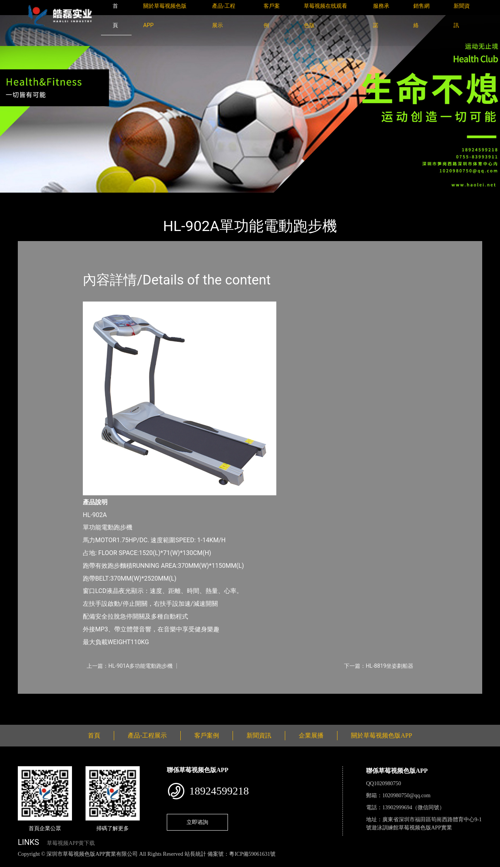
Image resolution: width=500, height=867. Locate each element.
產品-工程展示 (64, 198)
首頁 (31, 198)
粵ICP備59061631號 (252, 854)
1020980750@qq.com (406, 795)
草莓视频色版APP (114, 198)
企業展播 (311, 735)
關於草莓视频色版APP (381, 735)
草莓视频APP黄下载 (71, 843)
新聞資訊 (259, 735)
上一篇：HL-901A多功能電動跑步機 (130, 666)
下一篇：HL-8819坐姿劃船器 (378, 666)
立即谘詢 (197, 822)
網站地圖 (11, 862)
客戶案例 (206, 735)
